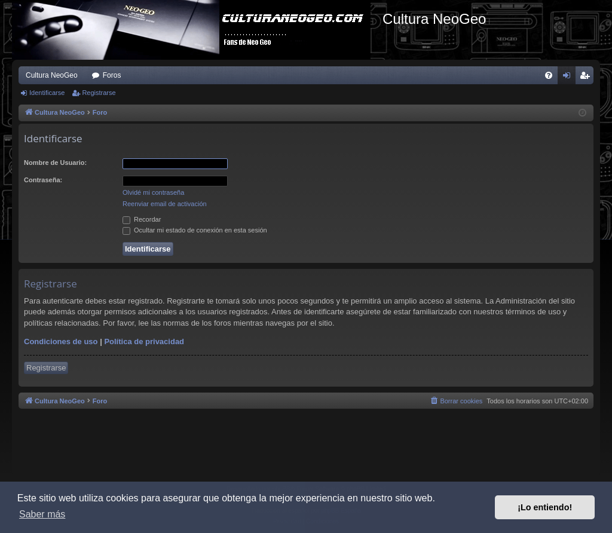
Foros (112, 75)
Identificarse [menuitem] (569, 77)
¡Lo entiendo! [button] (545, 507)
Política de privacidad (144, 341)
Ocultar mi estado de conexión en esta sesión (195, 230)
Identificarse (47, 92)
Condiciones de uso (61, 341)
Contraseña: (43, 179)
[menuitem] (549, 75)
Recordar (142, 219)
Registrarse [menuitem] (587, 77)
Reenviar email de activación (165, 203)
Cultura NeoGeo (52, 75)
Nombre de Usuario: (55, 162)
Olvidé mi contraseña (153, 192)
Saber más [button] (42, 514)
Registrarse (98, 92)
